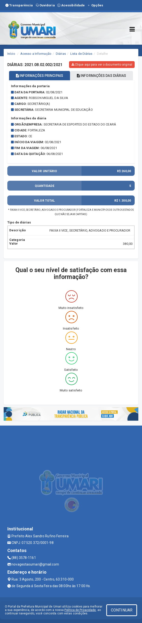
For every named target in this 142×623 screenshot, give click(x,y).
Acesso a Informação (35, 53)
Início (11, 53)
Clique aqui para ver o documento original (101, 64)
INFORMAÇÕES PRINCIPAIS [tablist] (39, 76)
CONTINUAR (121, 610)
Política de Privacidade (80, 610)
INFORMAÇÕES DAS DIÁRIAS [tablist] (101, 76)
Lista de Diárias (81, 53)
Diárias (61, 53)
